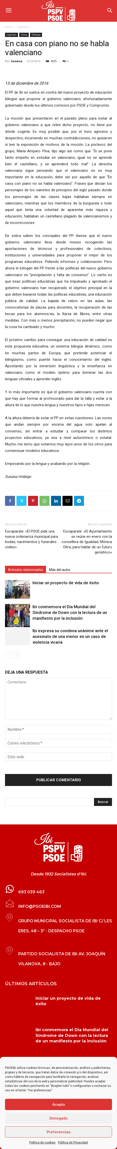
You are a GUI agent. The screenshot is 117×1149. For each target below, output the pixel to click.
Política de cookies (42, 1142)
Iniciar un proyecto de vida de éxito (65, 582)
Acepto (58, 1104)
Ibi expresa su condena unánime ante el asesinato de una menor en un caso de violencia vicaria (70, 636)
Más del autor (59, 570)
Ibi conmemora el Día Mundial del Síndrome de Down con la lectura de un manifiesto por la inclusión (69, 612)
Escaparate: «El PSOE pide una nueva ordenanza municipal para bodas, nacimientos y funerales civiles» (31, 539)
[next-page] (16, 655)
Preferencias (58, 1132)
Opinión (23, 27)
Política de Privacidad (73, 1142)
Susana (16, 61)
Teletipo (36, 34)
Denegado (59, 1118)
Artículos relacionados (25, 570)
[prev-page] (8, 655)
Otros (24, 34)
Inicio (8, 27)
